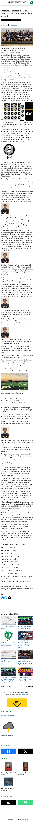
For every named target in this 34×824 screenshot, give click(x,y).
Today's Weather (6, 711)
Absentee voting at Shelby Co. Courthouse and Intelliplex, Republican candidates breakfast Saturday (25, 639)
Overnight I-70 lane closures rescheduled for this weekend (8, 657)
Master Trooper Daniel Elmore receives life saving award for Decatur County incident (25, 658)
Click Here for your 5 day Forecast (9, 715)
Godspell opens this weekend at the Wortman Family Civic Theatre (25, 675)
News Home (5, 20)
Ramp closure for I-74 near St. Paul (8, 623)
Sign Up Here (25, 694)
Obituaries (4, 758)
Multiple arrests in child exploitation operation (25, 623)
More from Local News (16, 20)
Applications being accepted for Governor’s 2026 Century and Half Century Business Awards (8, 675)
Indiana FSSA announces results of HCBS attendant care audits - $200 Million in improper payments (8, 639)
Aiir (27, 820)
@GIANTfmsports (12, 25)
